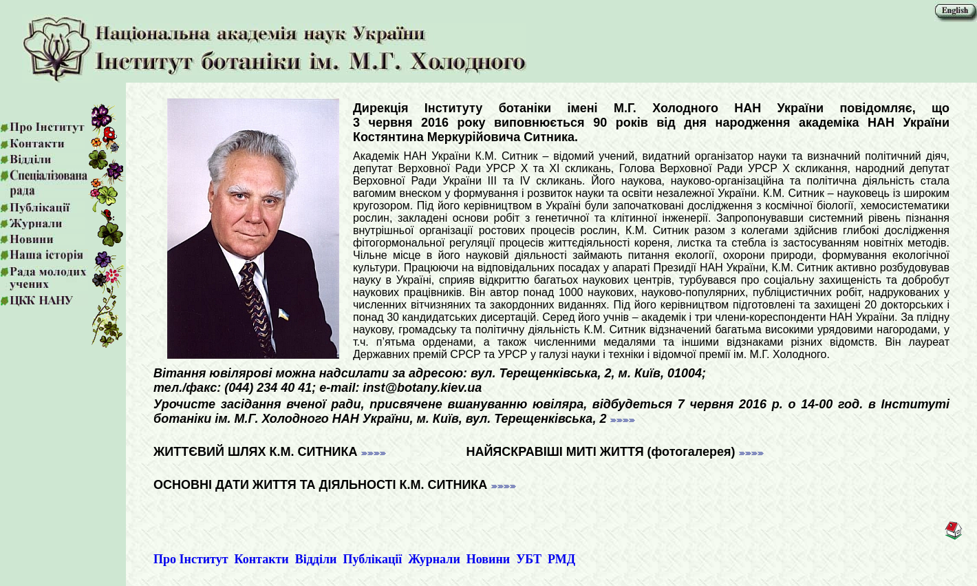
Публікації (372, 559)
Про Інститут (190, 559)
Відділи (316, 559)
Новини (488, 559)
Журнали (434, 559)
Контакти (262, 559)
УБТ (528, 559)
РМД (561, 559)
